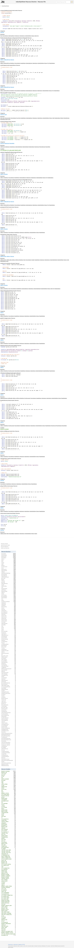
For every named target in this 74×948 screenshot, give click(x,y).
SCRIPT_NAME (8, 872)
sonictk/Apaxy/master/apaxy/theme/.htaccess (10, 65)
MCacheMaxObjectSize (8, 738)
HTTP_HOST (8, 773)
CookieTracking (8, 723)
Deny (1, 35)
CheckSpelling (8, 664)
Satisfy (6, 119)
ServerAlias (8, 732)
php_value (8, 578)
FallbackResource (8, 635)
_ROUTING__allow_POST (8, 852)
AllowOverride (8, 619)
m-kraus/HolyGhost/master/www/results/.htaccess (11, 10)
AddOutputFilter (8, 623)
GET (8, 790)
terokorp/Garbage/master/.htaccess (8, 121)
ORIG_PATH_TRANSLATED (8, 914)
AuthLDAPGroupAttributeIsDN (8, 760)
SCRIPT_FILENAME (8, 779)
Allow (1, 118)
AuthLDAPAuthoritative (8, 742)
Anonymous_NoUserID (8, 743)
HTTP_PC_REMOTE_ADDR (8, 859)
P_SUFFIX (8, 882)
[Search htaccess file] (63, 2)
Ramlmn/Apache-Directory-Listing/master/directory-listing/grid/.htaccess (16, 37)
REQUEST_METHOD (8, 795)
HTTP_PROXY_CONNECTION (8, 895)
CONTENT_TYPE (8, 833)
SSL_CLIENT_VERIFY (8, 897)
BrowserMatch (8, 596)
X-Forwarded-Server (8, 893)
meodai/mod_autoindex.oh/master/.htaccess (9, 263)
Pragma (8, 804)
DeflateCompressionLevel (8, 668)
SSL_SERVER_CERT (8, 896)
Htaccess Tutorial (4, 543)
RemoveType (8, 646)
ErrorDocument (11, 370)
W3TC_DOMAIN (8, 879)
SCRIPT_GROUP (8, 906)
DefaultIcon (12, 63)
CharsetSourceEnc (8, 672)
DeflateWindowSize (8, 765)
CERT (8, 866)
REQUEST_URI (8, 772)
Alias (8, 626)
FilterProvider (8, 615)
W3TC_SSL (8, 834)
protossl (8, 797)
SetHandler (8, 624)
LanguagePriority (8, 675)
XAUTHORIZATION (8, 847)
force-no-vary (8, 789)
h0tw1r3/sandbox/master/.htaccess (8, 92)
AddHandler (10, 398)
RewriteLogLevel (8, 698)
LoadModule (8, 667)
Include (8, 584)
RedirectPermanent (8, 653)
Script (5, 114)
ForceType (18, 118)
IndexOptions (22, 35)
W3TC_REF (8, 844)
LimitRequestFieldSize (8, 752)
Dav (8, 654)
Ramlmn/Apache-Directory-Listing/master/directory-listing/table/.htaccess (16, 179)
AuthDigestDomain (8, 724)
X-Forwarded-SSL (8, 922)
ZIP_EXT (8, 921)
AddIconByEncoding (8, 685)
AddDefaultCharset (4, 398)
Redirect (62, 118)
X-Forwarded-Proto (8, 819)
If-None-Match (8, 842)
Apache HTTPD (21, 944)
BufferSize (8, 757)
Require (8, 579)
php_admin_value (8, 655)
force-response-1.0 (8, 831)
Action (8, 627)
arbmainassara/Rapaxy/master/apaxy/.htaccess (10, 373)
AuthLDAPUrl (8, 702)
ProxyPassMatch (8, 713)
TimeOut (8, 648)
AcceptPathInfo (8, 641)
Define (8, 630)
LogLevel (8, 721)
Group (8, 628)
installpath (8, 918)
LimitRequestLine (8, 755)
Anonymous (8, 632)
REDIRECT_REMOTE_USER (8, 905)
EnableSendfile (8, 726)
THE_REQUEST (8, 799)
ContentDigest (8, 677)
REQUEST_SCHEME (8, 877)
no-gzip (8, 785)
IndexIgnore (17, 35)
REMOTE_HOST (8, 843)
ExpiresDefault (8, 570)
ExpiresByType (8, 575)
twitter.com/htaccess (5, 548)
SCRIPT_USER (8, 927)
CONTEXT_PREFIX (8, 821)
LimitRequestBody (8, 644)
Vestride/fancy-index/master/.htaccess (8, 234)
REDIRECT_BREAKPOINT (8, 923)
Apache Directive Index (5, 545)
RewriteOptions (8, 613)
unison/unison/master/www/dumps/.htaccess (10, 513)
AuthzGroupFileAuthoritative (8, 733)
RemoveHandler (8, 631)
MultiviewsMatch (8, 719)
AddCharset (2, 146)
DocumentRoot (8, 661)
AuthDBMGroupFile (8, 730)
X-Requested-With (8, 812)
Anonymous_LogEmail (8, 744)
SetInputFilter (8, 716)
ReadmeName (52, 63)
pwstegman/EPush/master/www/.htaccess (9, 207)
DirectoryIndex (7, 118)
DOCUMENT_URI (8, 935)
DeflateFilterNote (8, 689)
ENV (8, 777)
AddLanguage (8, 659)
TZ (8, 817)
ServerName (8, 658)
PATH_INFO (8, 839)
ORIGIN (8, 788)
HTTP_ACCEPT (8, 830)
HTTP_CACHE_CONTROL (8, 864)
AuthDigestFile (8, 711)
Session (8, 608)
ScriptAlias (8, 697)
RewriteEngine (66, 118)
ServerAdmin (8, 710)
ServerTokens (8, 595)
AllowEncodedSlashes (8, 728)
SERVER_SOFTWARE (8, 900)
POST (8, 791)
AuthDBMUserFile (8, 729)
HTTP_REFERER (3, 150)
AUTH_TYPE (8, 888)
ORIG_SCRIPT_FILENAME (8, 913)
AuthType (8, 609)
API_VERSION (8, 890)
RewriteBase (8, 557)
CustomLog (8, 699)
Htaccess (2, 32)
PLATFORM (8, 917)
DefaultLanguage (8, 639)
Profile (8, 815)
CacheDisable (8, 706)
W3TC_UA (8, 841)
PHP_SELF (8, 904)
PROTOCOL (8, 928)
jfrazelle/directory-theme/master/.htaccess (9, 400)
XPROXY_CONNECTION (8, 857)
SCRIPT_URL (8, 860)
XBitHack (8, 671)
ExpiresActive (8, 569)
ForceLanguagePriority (8, 686)
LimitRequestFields (8, 751)
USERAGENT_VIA (8, 853)
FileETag (8, 580)
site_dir (8, 915)
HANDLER (8, 828)
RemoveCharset (8, 684)
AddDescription (3, 256)
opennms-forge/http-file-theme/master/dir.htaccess (11, 152)
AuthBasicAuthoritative (8, 693)
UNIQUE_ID (8, 924)
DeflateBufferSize (8, 748)
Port (38, 35)
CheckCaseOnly (8, 708)
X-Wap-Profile (8, 820)
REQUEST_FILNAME (8, 874)
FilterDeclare (8, 618)
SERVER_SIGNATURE (8, 901)
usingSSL (8, 883)
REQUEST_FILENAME (4, 429)
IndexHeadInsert (11, 35)
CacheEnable (8, 754)
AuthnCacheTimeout (8, 759)
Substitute (8, 679)
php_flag (8, 582)
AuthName (8, 605)
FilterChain (8, 614)
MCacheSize (8, 741)
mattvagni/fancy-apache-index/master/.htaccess (10, 458)
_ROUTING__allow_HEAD (8, 850)
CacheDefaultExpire (8, 756)
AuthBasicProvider (8, 650)
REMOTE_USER (8, 826)
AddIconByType (7, 59)
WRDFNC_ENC (8, 870)
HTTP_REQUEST (8, 869)
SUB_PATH (8, 930)
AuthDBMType (8, 746)
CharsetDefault (8, 670)
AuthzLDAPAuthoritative (8, 712)
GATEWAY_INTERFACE (8, 887)
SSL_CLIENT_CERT (8, 899)
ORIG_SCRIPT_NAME (8, 912)
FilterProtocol (8, 617)
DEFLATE (8, 775)
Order (36, 35)
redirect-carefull (8, 881)
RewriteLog (8, 703)
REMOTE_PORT (8, 919)
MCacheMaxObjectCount (8, 739)
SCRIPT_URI (8, 891)
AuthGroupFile (8, 621)
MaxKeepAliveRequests (8, 734)
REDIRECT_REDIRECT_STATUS (8, 932)
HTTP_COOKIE (8, 807)
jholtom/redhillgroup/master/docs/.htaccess (9, 431)
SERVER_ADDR (8, 798)
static (8, 781)
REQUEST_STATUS (8, 909)
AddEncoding (9, 259)
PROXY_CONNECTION (8, 856)
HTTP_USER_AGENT (11, 150)
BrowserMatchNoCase (8, 682)
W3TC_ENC (8, 816)
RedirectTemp (8, 606)
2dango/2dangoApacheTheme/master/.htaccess (10, 290)
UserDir (8, 676)
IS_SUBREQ (8, 848)
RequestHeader (8, 591)
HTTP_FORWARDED (8, 892)
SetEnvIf (8, 592)
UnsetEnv (8, 690)
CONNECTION (8, 846)
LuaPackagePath (8, 720)
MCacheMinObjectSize (8, 735)
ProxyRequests (8, 737)
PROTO (8, 808)
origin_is (8, 884)
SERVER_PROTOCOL (8, 903)
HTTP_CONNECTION (8, 868)
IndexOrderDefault (18, 146)
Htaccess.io (10, 944)
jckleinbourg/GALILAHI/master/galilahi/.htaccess (10, 345)
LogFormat (8, 701)
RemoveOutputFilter (8, 715)
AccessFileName (8, 725)
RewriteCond (6, 143)
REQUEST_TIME (8, 908)
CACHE (8, 813)
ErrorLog (8, 750)
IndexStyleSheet (5, 6)
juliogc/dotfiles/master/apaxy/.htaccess (8, 486)
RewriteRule (2, 119)
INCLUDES (8, 780)
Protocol (8, 642)
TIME (8, 782)
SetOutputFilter (8, 588)
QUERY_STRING (8, 784)
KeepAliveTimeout (8, 764)
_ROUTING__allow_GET (8, 851)
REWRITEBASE (8, 824)
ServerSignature (8, 611)
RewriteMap (8, 688)
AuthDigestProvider (8, 692)
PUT (8, 802)
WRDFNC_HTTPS (8, 873)
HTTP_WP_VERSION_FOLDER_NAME (8, 934)
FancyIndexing (5, 35)
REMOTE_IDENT (8, 910)
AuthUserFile (8, 610)
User (8, 587)
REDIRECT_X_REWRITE (8, 875)
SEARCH (8, 838)
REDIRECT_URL (8, 862)
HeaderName (23, 63)
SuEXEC (8, 761)
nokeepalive (8, 822)
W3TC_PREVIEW (8, 829)
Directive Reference (4, 546)
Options (32, 35)
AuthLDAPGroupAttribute (8, 763)
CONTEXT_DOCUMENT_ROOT (8, 931)
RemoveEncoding (8, 704)
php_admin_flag (8, 707)
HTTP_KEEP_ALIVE (8, 865)
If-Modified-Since (8, 837)
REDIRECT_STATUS (8, 793)
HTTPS (8, 776)
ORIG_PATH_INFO (8, 926)
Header (33, 259)
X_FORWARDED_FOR (8, 855)
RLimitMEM (8, 747)
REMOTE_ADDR (18, 150)
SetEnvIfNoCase (8, 583)
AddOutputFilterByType (8, 573)
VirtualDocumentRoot (8, 601)
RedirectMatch (8, 597)
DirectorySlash (8, 637)
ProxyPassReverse (8, 717)
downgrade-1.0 (8, 825)
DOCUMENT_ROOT (8, 801)
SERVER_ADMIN (8, 835)
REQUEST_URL (8, 861)
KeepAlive (8, 640)
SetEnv (8, 600)
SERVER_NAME (8, 810)
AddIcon (2, 59)
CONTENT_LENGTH (8, 878)
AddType (17, 259)
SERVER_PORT (8, 786)
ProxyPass (8, 694)
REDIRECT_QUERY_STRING (8, 886)
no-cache (8, 806)
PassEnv (8, 695)
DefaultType (8, 681)
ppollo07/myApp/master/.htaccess (7, 318)
